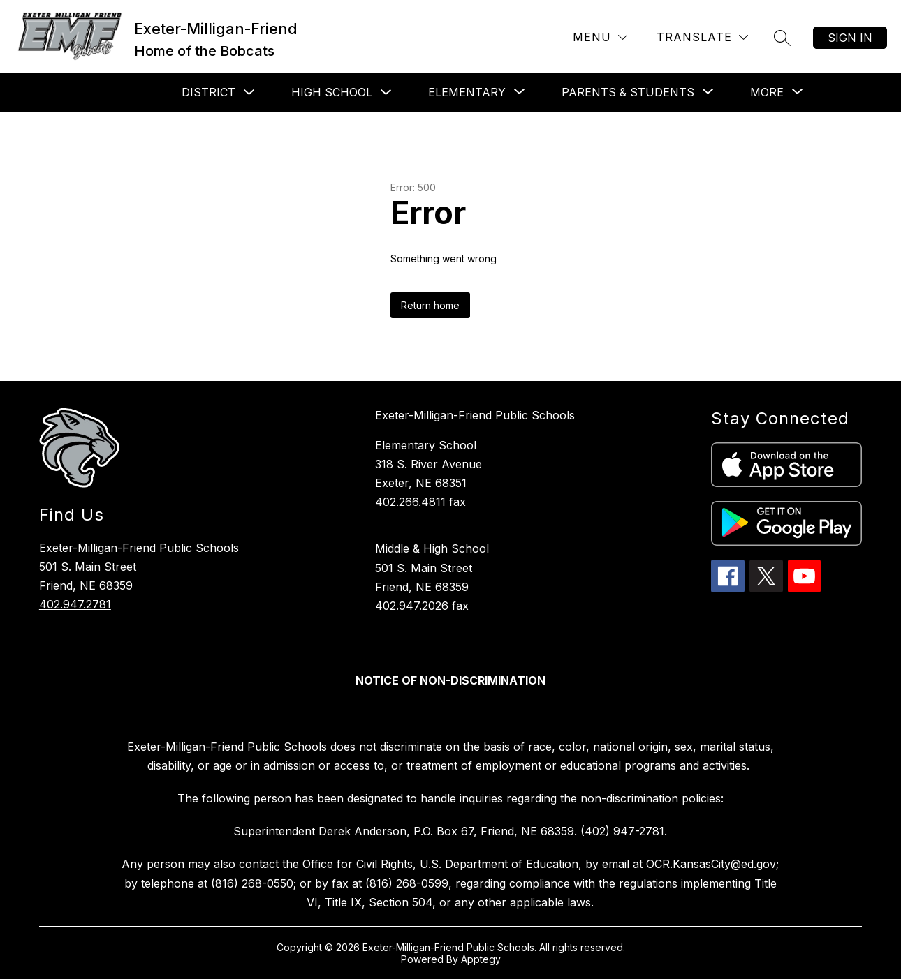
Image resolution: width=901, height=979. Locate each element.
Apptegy (481, 959)
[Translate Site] (702, 37)
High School (331, 92)
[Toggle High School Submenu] (386, 92)
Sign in (850, 38)
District (208, 92)
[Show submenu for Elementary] (467, 92)
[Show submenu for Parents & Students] (628, 92)
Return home (430, 305)
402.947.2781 (75, 604)
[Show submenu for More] (767, 92)
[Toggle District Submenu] (249, 92)
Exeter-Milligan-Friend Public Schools (475, 415)
